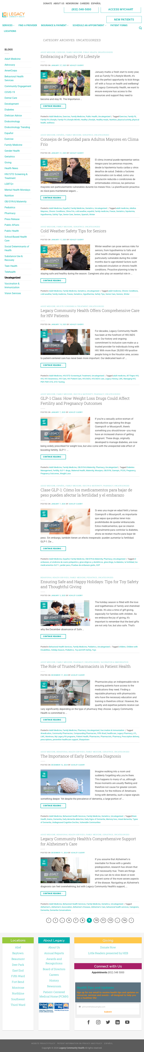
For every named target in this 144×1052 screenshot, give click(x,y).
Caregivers (134, 907)
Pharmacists (106, 736)
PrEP (46, 382)
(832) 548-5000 (81, 9)
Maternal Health (78, 470)
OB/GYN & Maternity (16, 201)
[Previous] (48, 920)
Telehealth (10, 271)
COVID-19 (10, 92)
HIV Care (62, 379)
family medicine (102, 211)
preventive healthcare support (65, 739)
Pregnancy (130, 470)
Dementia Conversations (60, 910)
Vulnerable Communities (90, 822)
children (122, 647)
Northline (18, 993)
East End (18, 970)
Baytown (18, 953)
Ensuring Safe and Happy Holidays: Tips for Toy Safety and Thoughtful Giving (90, 584)
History (54, 980)
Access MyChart (120, 9)
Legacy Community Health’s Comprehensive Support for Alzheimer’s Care (88, 841)
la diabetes (119, 562)
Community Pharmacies (62, 733)
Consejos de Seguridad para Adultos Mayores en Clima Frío (90, 142)
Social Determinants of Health (17, 248)
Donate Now (108, 947)
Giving (8, 162)
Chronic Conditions (57, 211)
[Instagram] (98, 1022)
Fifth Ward (101, 733)
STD (51, 382)
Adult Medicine (13, 58)
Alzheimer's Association (61, 907)
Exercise (9, 139)
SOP (98, 565)
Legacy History (111, 379)
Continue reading (53, 106)
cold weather (80, 211)
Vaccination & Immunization (12, 285)
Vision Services (13, 293)
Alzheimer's (45, 907)
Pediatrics (10, 207)
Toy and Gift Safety (83, 650)
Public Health (12, 230)
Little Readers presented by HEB (108, 953)
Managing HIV (129, 379)
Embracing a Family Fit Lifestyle (70, 56)
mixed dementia (125, 819)
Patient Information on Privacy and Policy (79, 1043)
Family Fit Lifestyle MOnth (69, 120)
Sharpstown (84, 739)
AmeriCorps (11, 70)
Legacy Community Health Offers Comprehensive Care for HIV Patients (90, 313)
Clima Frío (70, 211)
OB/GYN (107, 470)
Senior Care (68, 214)
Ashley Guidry (77, 65)
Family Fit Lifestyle (49, 120)
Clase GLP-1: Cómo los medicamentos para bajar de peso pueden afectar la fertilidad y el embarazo (86, 492)
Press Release (12, 219)
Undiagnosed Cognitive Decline (65, 822)
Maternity (90, 470)
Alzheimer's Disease (81, 907)
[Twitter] (108, 1022)
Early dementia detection (73, 819)
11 (103, 920)
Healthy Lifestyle (88, 120)
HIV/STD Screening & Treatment (16, 176)
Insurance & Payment (55, 25)
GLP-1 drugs (65, 470)
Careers (84, 3)
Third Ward (18, 1005)
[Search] (140, 28)
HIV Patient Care (74, 379)
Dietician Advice (13, 115)
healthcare (111, 733)
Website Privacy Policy (43, 1043)
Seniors (77, 214)
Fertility (56, 470)
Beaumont (18, 959)
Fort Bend (18, 982)
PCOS (122, 470)
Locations (10, 31)
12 (110, 920)
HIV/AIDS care (98, 379)
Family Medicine (13, 144)
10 (96, 920)
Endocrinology (12, 121)
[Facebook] (88, 1022)
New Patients (124, 19)
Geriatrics (10, 156)
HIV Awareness (51, 379)
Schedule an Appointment (89, 25)
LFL (134, 733)
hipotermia (130, 211)
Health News (11, 168)
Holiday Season (57, 650)
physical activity (124, 120)
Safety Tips (57, 214)
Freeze (112, 211)
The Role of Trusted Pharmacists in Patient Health (86, 666)
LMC (121, 379)
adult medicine (122, 208)
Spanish (84, 214)
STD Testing (59, 382)
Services (8, 25)
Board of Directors (54, 969)
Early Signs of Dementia (95, 819)
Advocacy (10, 64)
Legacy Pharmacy (124, 733)
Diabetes (9, 109)
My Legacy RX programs (65, 736)
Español (96, 3)
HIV (42, 379)
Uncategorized (12, 277)
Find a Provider (28, 25)
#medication (46, 733)
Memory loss (111, 819)
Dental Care (11, 97)
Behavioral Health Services (14, 78)
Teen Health (11, 266)
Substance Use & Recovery (14, 258)
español (90, 211)
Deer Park (18, 964)
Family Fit (132, 116)
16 (124, 920)
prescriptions (46, 739)
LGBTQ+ (9, 183)
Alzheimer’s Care (98, 907)
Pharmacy (10, 213)
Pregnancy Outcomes (50, 473)
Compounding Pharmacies (85, 733)
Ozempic (116, 470)
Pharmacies (94, 736)
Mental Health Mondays (17, 189)
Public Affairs (12, 224)
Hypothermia (46, 214)
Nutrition (9, 195)
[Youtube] (127, 1022)
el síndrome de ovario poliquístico (64, 562)
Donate (47, 3)
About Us (58, 3)
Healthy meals (102, 120)
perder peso (65, 565)
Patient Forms (118, 25)
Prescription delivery (130, 736)
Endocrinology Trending (17, 127)
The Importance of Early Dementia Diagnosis (81, 756)
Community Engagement (18, 86)
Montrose (49, 736)
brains (49, 819)
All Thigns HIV (133, 376)
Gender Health (12, 150)
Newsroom (72, 3)
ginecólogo (108, 562)
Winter (92, 214)
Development (12, 103)
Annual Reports (54, 953)
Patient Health (82, 736)
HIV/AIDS (86, 379)
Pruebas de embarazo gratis (83, 565)
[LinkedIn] (117, 1022)
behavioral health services (117, 907)
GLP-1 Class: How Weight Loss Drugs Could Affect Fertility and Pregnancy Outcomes (85, 401)
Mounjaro (99, 470)
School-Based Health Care (16, 238)
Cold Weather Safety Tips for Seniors (73, 230)
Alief (18, 947)
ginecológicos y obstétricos (91, 562)
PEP (42, 382)
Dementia (57, 819)
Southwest (18, 999)
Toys (94, 650)
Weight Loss (65, 473)
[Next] (131, 920)
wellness (51, 123)
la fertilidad (129, 562)
